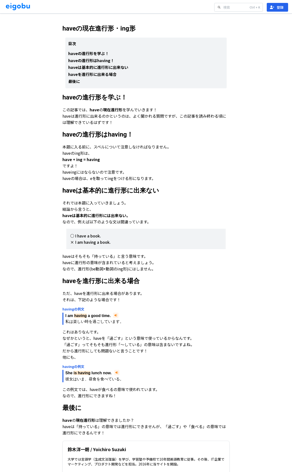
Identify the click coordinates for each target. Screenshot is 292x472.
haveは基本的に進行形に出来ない (98, 67)
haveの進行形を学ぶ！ (88, 53)
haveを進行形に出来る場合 (92, 74)
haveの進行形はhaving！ (91, 60)
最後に (74, 81)
